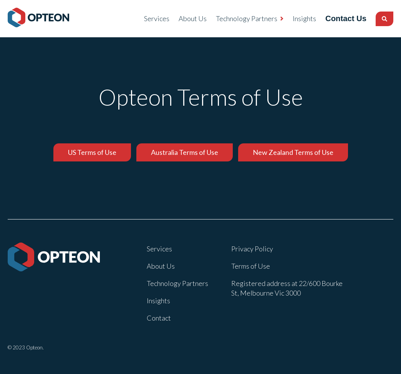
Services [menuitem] (149, 18)
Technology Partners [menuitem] (239, 18)
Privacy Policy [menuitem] (252, 248)
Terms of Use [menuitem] (250, 266)
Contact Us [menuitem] (342, 18)
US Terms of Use (92, 152)
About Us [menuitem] (186, 18)
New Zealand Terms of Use (293, 152)
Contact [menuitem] (159, 318)
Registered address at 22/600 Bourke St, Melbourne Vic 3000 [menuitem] (287, 288)
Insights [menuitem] (297, 18)
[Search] (384, 19)
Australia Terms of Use (184, 152)
